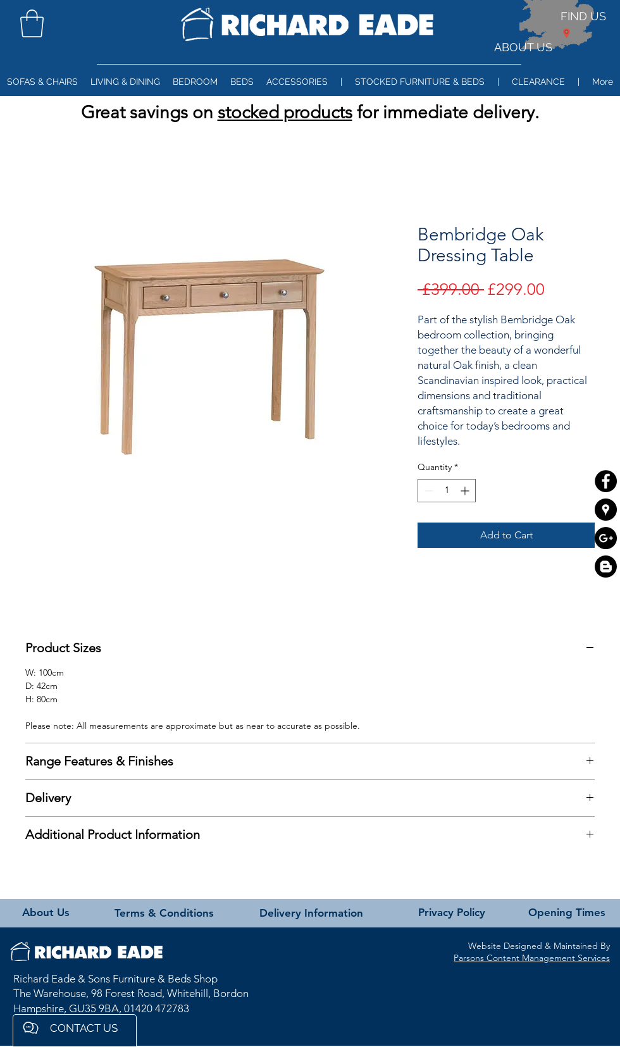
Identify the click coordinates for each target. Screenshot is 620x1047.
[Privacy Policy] (452, 913)
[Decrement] (427, 491)
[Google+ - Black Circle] (606, 538)
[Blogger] (606, 566)
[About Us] (46, 913)
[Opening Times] (566, 913)
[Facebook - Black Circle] (606, 481)
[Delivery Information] (311, 913)
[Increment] (466, 491)
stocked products (285, 112)
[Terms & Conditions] (164, 913)
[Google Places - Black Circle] (606, 510)
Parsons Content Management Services (532, 957)
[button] (32, 23)
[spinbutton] (446, 491)
